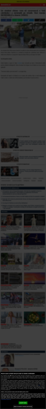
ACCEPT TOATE (23, 402)
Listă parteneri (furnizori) (6, 399)
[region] (23, 390)
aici (39, 385)
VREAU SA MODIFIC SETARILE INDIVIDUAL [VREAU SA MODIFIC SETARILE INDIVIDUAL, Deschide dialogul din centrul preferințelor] (23, 406)
